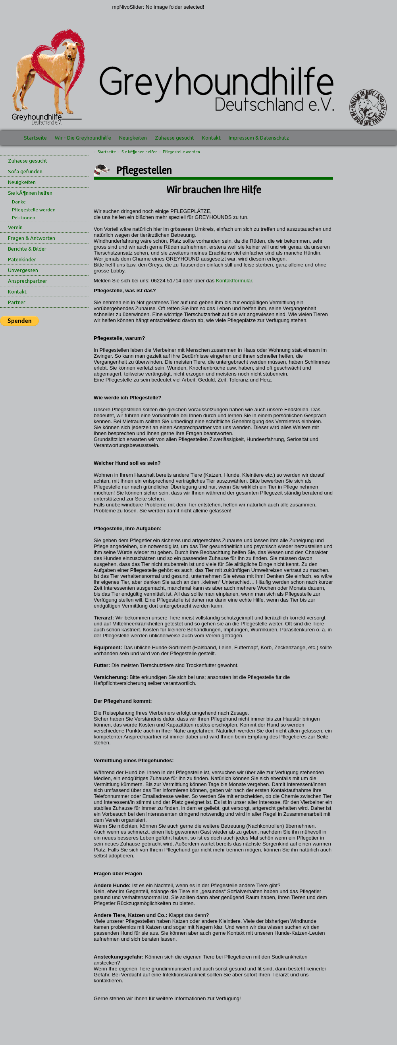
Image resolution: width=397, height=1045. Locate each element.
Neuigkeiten (133, 137)
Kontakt (211, 137)
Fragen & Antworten (31, 238)
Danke (19, 201)
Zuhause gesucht (174, 137)
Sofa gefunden (25, 171)
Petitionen (23, 217)
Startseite (35, 137)
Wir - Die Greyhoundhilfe (83, 137)
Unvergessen (23, 270)
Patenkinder (22, 259)
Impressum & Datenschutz (259, 137)
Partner (16, 302)
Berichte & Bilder (27, 248)
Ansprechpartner (27, 281)
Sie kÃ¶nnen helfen (30, 193)
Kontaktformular (234, 281)
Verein (15, 227)
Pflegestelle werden (34, 209)
